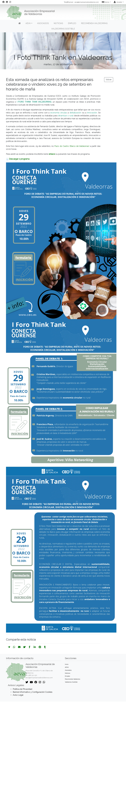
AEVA (67, 667)
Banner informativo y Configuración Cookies (32, 692)
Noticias (58, 23)
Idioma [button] (106, 2)
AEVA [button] (28, 23)
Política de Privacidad (22, 689)
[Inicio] (19, 23)
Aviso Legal (18, 695)
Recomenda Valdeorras (94, 23)
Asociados (43, 23)
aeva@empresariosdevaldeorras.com (87, 2)
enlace (52, 154)
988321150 (69, 2)
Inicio (66, 664)
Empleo (72, 23)
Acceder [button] (118, 2)
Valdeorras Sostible (63, 29)
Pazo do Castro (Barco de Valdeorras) (71, 146)
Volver (109, 79)
